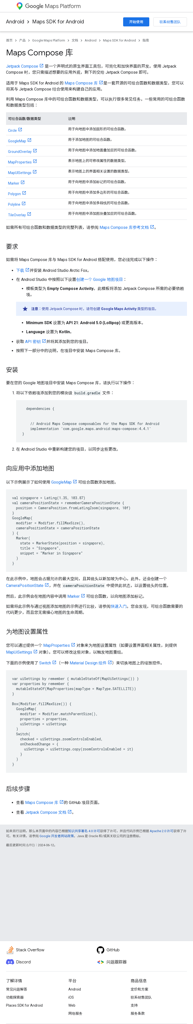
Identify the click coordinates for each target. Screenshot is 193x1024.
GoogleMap (17, 141)
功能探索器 (15, 997)
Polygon (14, 194)
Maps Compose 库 (81, 83)
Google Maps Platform (48, 40)
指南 (145, 40)
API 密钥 (33, 341)
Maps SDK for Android (58, 22)
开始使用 (136, 22)
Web (71, 1005)
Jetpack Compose (22, 66)
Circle (12, 131)
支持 (134, 1005)
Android (15, 22)
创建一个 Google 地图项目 (99, 279)
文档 (75, 40)
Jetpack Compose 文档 (45, 812)
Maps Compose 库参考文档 (124, 227)
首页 (9, 40)
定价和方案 (139, 989)
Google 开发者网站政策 (56, 836)
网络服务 (75, 1013)
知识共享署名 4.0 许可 (84, 831)
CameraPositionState (24, 585)
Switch (45, 663)
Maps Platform (53, 6)
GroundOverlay (20, 152)
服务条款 (138, 1013)
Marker (13, 183)
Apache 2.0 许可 (161, 831)
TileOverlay (17, 215)
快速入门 (119, 606)
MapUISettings (19, 173)
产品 (22, 40)
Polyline (14, 204)
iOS (71, 997)
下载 (20, 270)
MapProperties (20, 162)
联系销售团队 (170, 22)
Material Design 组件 (88, 663)
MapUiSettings (19, 652)
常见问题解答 (16, 989)
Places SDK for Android (24, 1005)
